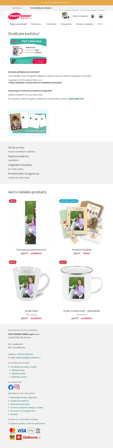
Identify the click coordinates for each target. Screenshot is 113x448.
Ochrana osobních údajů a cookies (26, 407)
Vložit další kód (75, 98)
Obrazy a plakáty (84, 24)
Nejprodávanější (18, 24)
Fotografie (66, 24)
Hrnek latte (31, 311)
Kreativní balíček (82, 249)
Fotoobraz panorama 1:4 (31, 249)
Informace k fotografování (22, 411)
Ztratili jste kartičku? (19, 401)
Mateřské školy (18, 373)
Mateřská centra (19, 377)
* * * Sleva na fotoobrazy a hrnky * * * (56, 2)
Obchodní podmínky (20, 404)
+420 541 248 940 (24, 354)
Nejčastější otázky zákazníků (23, 397)
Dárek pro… (36, 24)
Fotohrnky (51, 24)
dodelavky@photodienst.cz (28, 357)
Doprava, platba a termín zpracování (27, 423)
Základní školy (18, 370)
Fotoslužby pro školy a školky (23, 367)
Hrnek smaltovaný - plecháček (81, 311)
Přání (100, 24)
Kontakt (14, 414)
